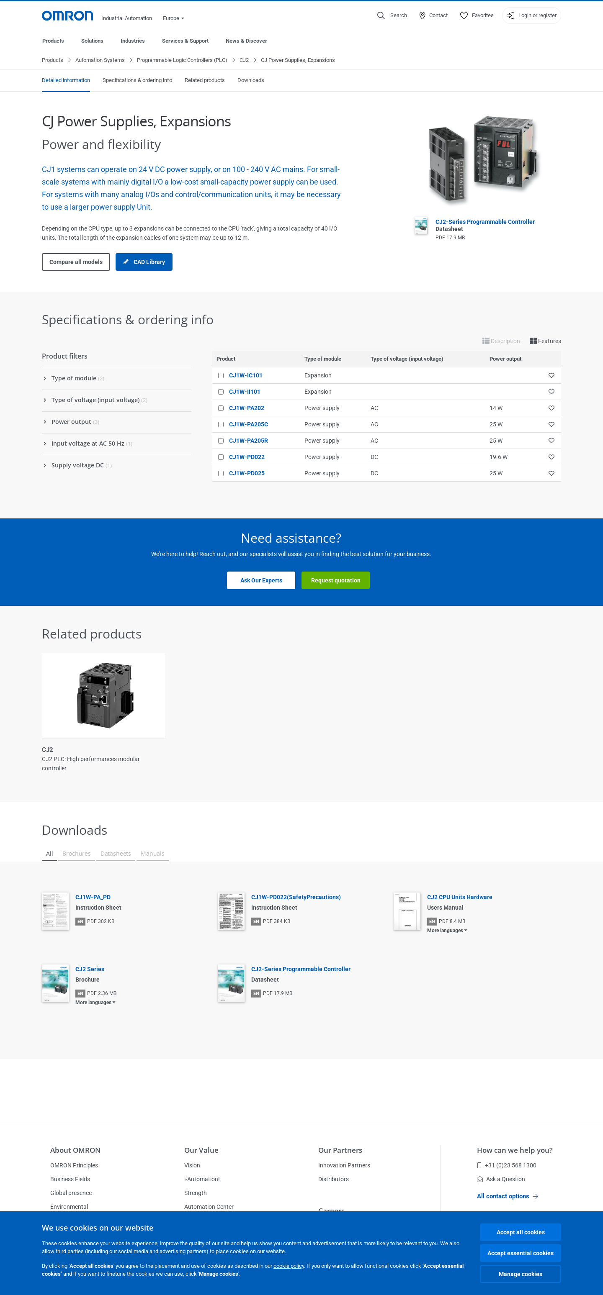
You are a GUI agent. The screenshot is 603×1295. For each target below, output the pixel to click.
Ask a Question (501, 1179)
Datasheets (115, 854)
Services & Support (185, 41)
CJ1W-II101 (244, 392)
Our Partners (340, 1150)
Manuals (153, 854)
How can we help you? (515, 1150)
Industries (133, 41)
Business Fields (70, 1179)
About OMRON (75, 1150)
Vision (192, 1165)
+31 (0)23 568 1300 (506, 1165)
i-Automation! (202, 1179)
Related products (205, 80)
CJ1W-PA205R (248, 441)
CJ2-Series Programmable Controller (300, 969)
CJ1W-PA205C (248, 424)
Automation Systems (100, 60)
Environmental (69, 1206)
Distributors (333, 1179)
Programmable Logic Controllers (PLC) (182, 60)
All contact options (507, 1196)
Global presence (71, 1193)
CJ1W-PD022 (247, 457)
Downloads (250, 80)
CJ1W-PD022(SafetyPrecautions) (296, 897)
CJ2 (244, 60)
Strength (195, 1193)
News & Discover (246, 41)
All (49, 854)
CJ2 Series (89, 969)
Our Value (201, 1150)
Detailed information (66, 80)
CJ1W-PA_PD (93, 897)
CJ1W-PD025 (247, 473)
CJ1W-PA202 (246, 408)
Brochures (76, 854)
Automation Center (209, 1206)
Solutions (92, 41)
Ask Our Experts (261, 580)
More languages (445, 931)
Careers (331, 1211)
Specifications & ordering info (137, 80)
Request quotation (336, 580)
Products (53, 41)
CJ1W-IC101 (246, 375)
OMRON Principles (74, 1165)
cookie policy (288, 1266)
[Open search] (392, 15)
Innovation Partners (344, 1165)
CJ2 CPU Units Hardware (459, 897)
